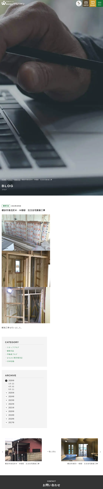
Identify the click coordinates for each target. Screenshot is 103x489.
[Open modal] (99, 3)
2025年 (11, 393)
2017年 (11, 422)
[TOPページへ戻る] (13, 3)
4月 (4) (11, 386)
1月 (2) (11, 384)
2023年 (11, 400)
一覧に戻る (51, 451)
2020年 (11, 411)
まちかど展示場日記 (15, 358)
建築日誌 (10, 351)
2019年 (11, 415)
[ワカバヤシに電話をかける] (79, 3)
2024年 (11, 396)
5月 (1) (11, 389)
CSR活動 (10, 361)
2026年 (11, 380)
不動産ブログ (12, 354)
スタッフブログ (13, 347)
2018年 (11, 419)
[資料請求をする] (92, 3)
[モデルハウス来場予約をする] (86, 3)
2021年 (11, 408)
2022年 (11, 404)
